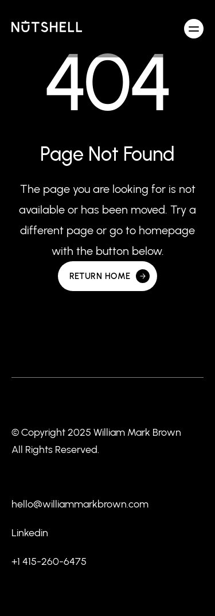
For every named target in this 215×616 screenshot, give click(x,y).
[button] (194, 28)
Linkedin (29, 532)
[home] (46, 29)
